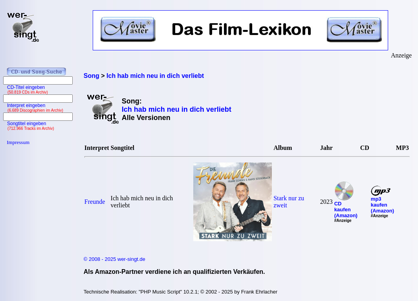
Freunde (94, 201)
